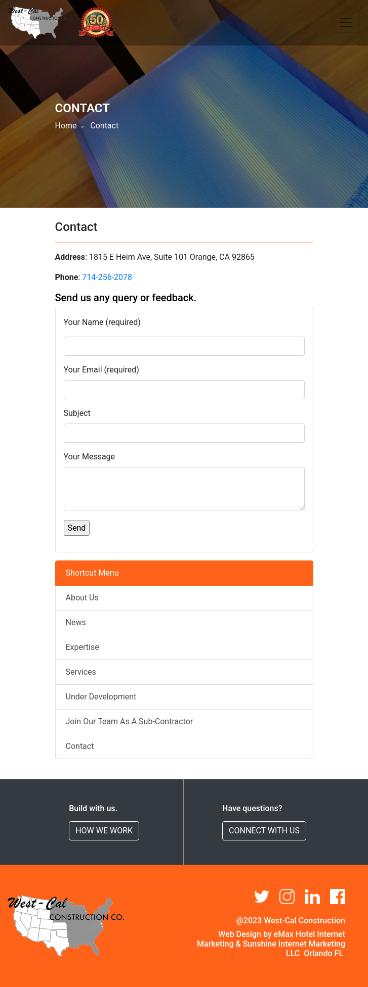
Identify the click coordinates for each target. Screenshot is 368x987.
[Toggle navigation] (346, 23)
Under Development (101, 696)
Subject (77, 413)
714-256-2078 (107, 277)
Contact (80, 746)
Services (81, 672)
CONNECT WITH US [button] (264, 830)
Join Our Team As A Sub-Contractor (129, 721)
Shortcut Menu (92, 573)
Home (66, 125)
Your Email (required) (101, 369)
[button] (337, 896)
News (76, 622)
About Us (82, 597)
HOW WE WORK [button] (104, 830)
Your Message (89, 456)
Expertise (82, 647)
